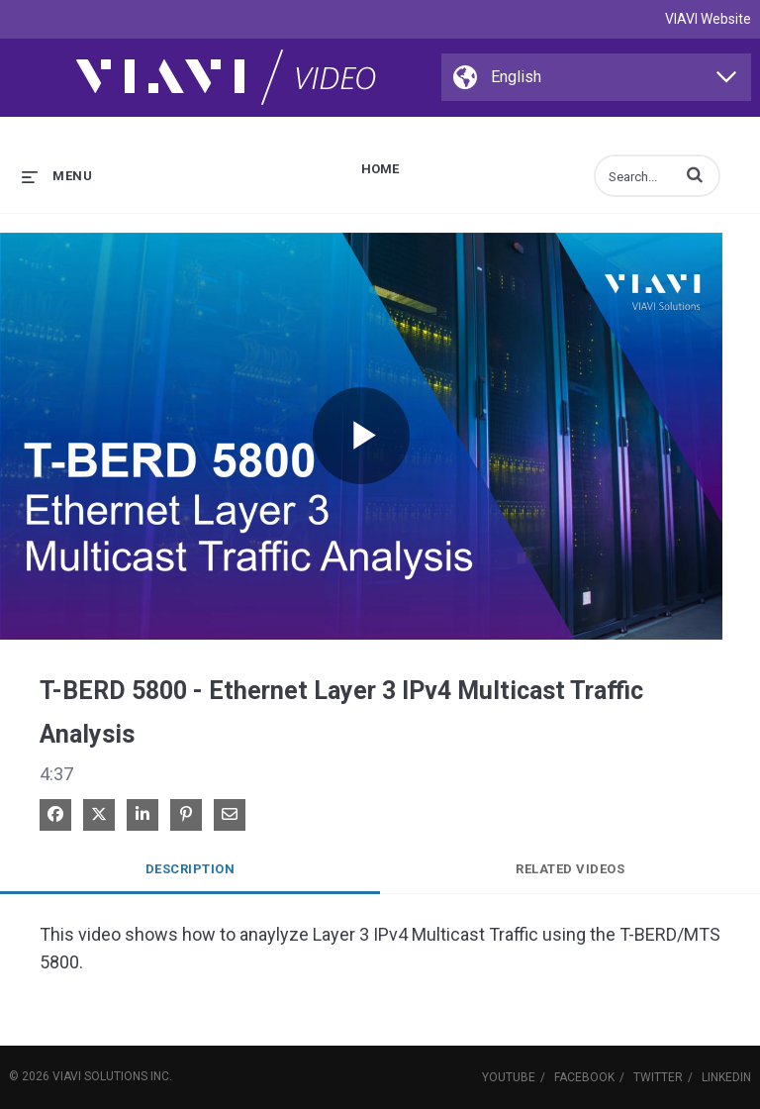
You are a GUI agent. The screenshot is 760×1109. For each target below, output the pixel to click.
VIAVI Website (708, 19)
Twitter (658, 1077)
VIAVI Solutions (99, 1076)
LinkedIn (726, 1077)
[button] (694, 174)
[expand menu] (57, 175)
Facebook (584, 1077)
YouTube (508, 1077)
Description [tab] (190, 868)
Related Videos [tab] (570, 868)
